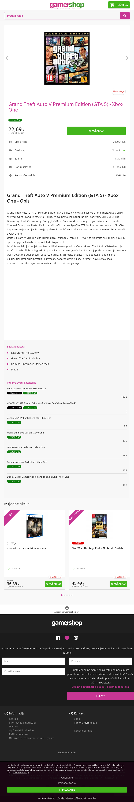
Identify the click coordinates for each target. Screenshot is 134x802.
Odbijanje (67, 777)
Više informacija (21, 772)
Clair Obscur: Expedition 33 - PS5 (26, 548)
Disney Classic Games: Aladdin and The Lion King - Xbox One (38, 476)
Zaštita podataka (18, 734)
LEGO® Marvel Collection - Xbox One (26, 447)
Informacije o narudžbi (22, 722)
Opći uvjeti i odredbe (21, 730)
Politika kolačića (65, 797)
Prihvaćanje (67, 789)
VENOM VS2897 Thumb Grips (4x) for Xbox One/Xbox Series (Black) (41, 403)
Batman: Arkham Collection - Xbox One (27, 462)
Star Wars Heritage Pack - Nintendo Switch (97, 548)
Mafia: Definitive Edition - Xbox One (25, 432)
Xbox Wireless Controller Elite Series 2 (26, 388)
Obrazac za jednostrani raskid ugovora (31, 738)
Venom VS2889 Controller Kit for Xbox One (29, 417)
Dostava (13, 726)
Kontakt (13, 718)
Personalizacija (67, 783)
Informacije (16, 713)
